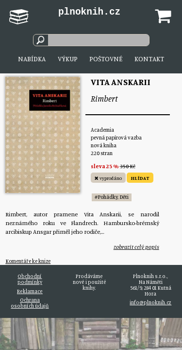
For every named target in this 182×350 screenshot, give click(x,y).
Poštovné (105, 58)
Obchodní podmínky (29, 279)
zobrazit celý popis (136, 246)
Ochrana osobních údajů (30, 303)
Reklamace (30, 291)
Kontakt (149, 58)
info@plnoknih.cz (150, 302)
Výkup (68, 58)
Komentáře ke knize (27, 261)
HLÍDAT (140, 178)
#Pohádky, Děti (112, 196)
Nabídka (32, 58)
